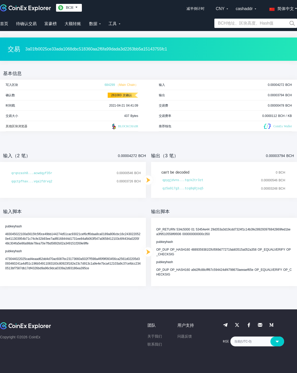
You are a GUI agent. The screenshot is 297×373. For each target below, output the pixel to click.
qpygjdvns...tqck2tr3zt (182, 180)
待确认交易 (26, 23)
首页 (4, 23)
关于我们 (154, 336)
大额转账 (73, 23)
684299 (110, 85)
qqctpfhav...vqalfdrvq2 (31, 181)
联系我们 (154, 344)
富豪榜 (50, 23)
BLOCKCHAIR (124, 126)
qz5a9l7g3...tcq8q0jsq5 (182, 188)
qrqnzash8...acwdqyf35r (31, 173)
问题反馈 (184, 336)
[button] (280, 8)
